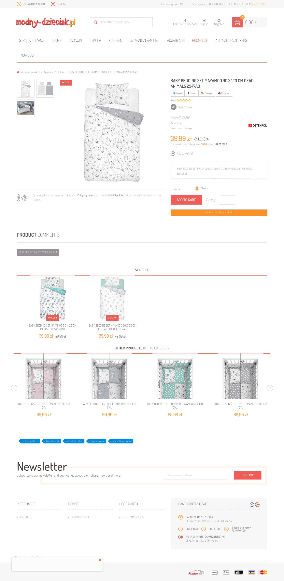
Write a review (185, 106)
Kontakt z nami (80, 517)
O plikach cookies (30, 540)
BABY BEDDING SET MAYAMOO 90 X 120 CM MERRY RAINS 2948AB (52, 327)
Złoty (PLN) (260, 4)
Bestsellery (27, 529)
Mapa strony (78, 523)
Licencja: (175, 189)
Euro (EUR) (230, 4)
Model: (174, 118)
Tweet (177, 93)
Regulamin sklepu (81, 540)
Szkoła (95, 40)
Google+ (207, 93)
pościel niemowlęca (74, 441)
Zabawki (75, 40)
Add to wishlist (184, 153)
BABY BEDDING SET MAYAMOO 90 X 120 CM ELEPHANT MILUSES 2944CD (112, 327)
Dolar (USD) (215, 4)
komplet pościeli (52, 441)
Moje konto (128, 503)
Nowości (27, 55)
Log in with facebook (185, 21)
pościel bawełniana (30, 441)
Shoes (56, 40)
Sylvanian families (144, 40)
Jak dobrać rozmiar (83, 534)
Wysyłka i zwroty (81, 529)
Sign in (204, 22)
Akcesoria (48, 72)
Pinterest (224, 93)
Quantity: (211, 200)
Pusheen (115, 40)
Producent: (177, 128)
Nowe (23, 523)
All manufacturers (231, 40)
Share (191, 93)
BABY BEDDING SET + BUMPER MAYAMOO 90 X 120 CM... (43, 405)
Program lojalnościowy (34, 534)
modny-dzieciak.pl (28, 72)
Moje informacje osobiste (138, 534)
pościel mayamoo (97, 441)
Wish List (62, 4)
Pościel (60, 72)
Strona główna (31, 40)
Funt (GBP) (245, 4)
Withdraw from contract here (28, 557)
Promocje (200, 40)
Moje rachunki (131, 523)
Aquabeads (175, 40)
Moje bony (129, 540)
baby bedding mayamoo (122, 441)
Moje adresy (130, 529)
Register (219, 22)
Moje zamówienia (133, 517)
